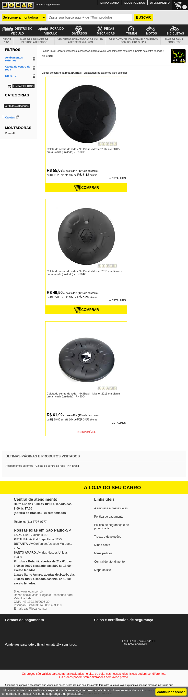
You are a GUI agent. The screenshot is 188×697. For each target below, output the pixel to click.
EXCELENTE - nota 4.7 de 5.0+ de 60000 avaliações (144, 641)
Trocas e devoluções (107, 536)
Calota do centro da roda (148, 51)
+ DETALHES (117, 178)
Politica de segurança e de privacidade (57, 694)
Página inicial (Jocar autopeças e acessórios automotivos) (73, 51)
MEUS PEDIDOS (134, 2)
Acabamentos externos (119, 51)
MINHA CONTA (109, 2)
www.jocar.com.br (32, 591)
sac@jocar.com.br (35, 608)
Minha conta (102, 545)
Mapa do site (102, 570)
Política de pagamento (108, 516)
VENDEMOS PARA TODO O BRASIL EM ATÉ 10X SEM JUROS (80, 41)
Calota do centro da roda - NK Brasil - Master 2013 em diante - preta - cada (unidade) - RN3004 (84, 395)
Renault (10, 141)
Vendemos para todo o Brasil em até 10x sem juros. (44, 632)
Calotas (10, 117)
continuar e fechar (171, 692)
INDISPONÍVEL (86, 431)
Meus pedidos (103, 553)
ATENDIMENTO (160, 2)
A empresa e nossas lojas (111, 508)
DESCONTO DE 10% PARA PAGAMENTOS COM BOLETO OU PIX (133, 41)
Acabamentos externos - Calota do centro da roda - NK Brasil (42, 465)
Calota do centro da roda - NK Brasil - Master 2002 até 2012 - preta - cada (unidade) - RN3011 (83, 150)
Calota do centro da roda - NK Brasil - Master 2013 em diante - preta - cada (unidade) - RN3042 (84, 273)
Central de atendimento (109, 561)
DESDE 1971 (7, 41)
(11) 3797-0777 (37, 521)
